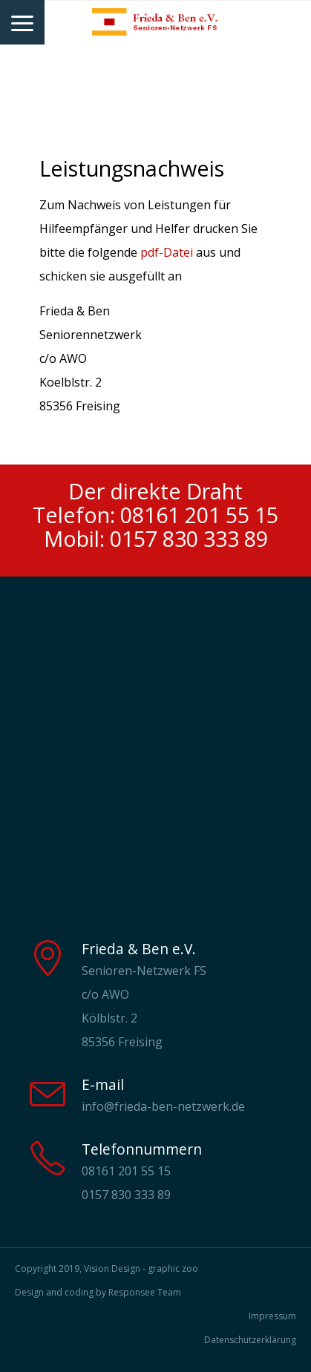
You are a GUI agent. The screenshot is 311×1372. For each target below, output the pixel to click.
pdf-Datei (166, 252)
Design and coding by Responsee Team (98, 1292)
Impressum (272, 1316)
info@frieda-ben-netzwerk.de (163, 1106)
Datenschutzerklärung (250, 1339)
